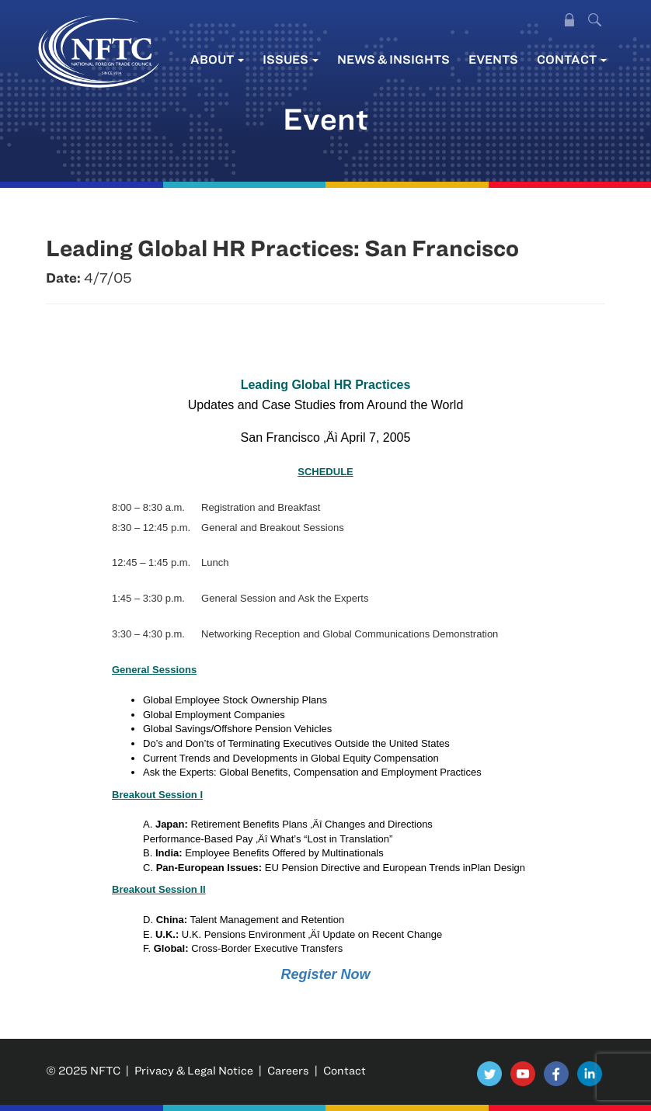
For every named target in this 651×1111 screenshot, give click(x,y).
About (217, 59)
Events (493, 59)
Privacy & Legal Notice (193, 1070)
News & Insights (393, 59)
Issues (291, 59)
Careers (288, 1070)
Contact (572, 59)
